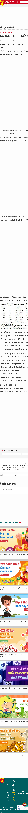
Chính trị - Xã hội (21, 5)
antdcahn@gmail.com (22, 793)
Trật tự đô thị (12, 5)
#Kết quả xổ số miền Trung (9, 475)
